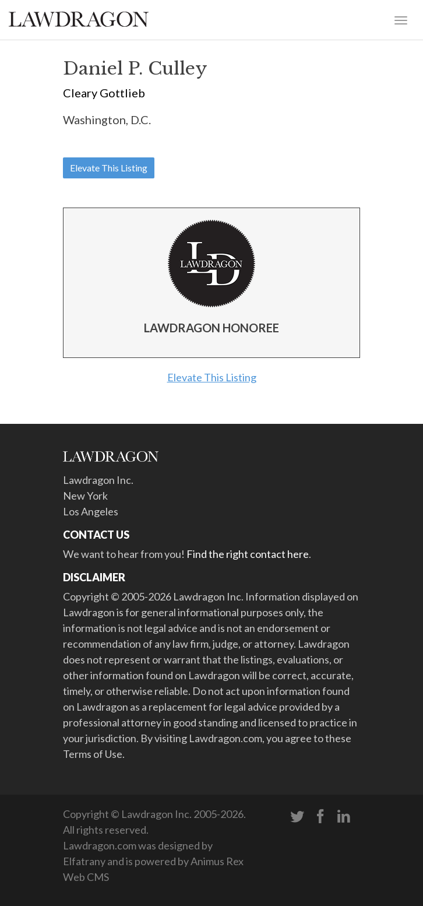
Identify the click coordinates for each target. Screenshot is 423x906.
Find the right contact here (247, 553)
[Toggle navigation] (400, 19)
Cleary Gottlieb (104, 93)
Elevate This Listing (108, 167)
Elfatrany (84, 861)
